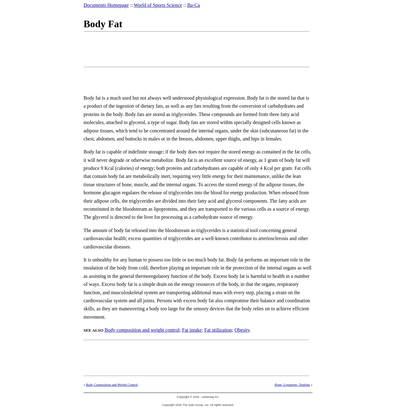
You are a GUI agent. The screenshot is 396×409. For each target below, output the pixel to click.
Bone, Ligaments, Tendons (292, 384)
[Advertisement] (196, 48)
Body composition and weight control (142, 330)
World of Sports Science (158, 5)
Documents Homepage (106, 5)
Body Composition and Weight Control (112, 384)
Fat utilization (218, 330)
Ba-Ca (193, 5)
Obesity (242, 330)
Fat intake (192, 330)
